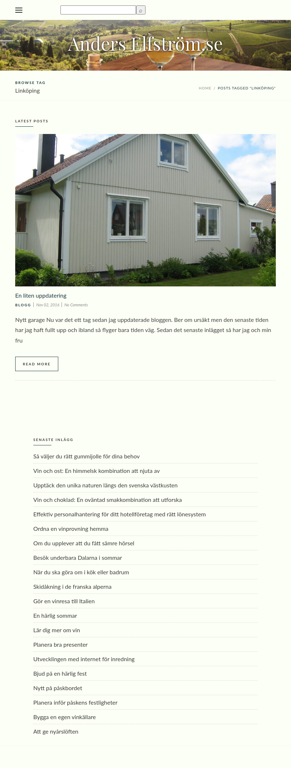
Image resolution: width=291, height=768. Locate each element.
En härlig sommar (55, 615)
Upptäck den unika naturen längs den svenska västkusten (105, 485)
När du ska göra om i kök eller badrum (81, 571)
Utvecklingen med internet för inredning (84, 658)
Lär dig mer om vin (56, 629)
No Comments (76, 304)
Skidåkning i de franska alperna (72, 586)
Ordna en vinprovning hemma (71, 528)
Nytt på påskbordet (57, 687)
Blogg (23, 305)
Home (205, 88)
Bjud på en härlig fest (60, 673)
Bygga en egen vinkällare (64, 716)
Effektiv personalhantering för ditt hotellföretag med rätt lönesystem (119, 514)
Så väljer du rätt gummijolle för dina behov (86, 456)
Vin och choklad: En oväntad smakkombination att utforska (107, 499)
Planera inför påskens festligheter (75, 702)
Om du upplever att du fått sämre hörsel (83, 543)
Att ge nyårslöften (56, 731)
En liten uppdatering (41, 295)
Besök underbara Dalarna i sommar (77, 557)
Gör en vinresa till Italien (64, 600)
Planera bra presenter (60, 644)
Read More (37, 364)
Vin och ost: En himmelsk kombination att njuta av (96, 470)
